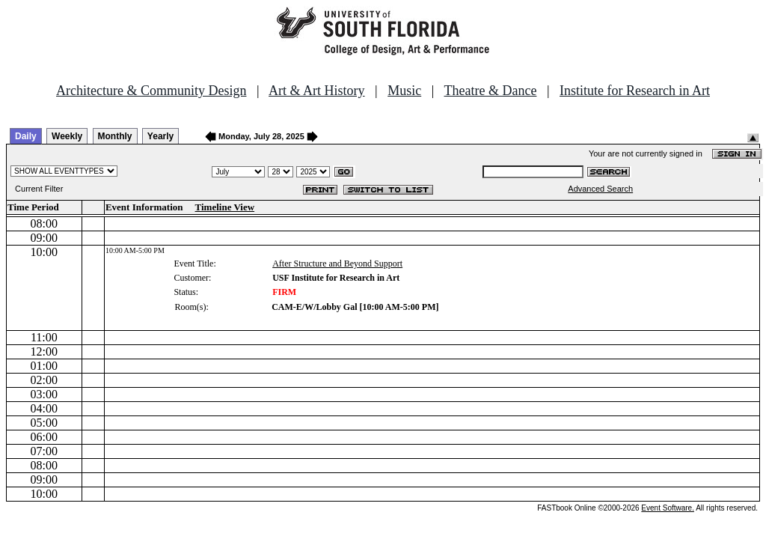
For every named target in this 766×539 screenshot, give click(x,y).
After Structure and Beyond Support (337, 263)
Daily (26, 136)
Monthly (115, 136)
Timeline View (225, 207)
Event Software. (667, 508)
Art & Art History (317, 90)
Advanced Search (600, 188)
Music (404, 90)
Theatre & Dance (490, 90)
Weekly (67, 136)
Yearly (160, 136)
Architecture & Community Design (151, 90)
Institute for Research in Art (635, 90)
